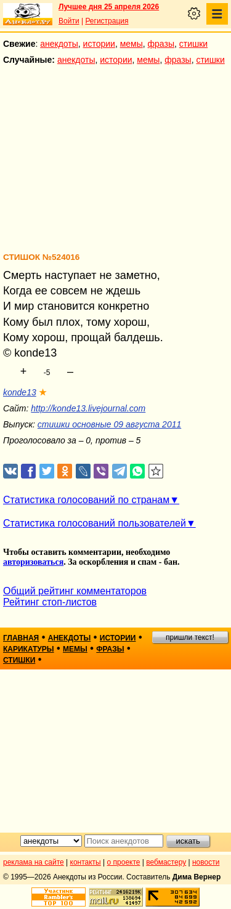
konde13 (19, 392)
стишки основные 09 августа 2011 (109, 424)
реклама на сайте (33, 862)
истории (99, 44)
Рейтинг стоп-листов (50, 602)
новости (205, 862)
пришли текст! (190, 637)
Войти (69, 21)
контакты (85, 862)
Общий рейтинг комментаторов (75, 591)
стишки (193, 44)
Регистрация (106, 21)
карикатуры (28, 649)
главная (21, 638)
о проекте (123, 862)
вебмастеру (166, 862)
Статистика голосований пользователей (94, 523)
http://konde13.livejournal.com (88, 408)
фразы (161, 44)
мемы (131, 44)
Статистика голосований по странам (86, 500)
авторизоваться (33, 562)
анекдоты (59, 44)
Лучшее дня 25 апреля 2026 (109, 6)
